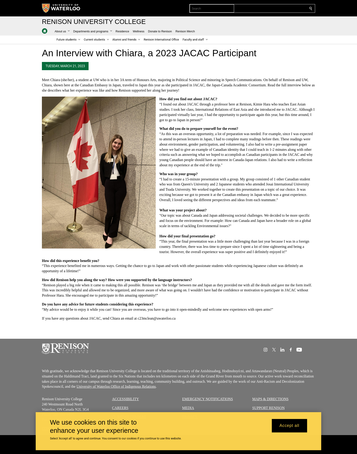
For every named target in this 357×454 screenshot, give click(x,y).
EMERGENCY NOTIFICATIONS (207, 399)
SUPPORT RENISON (268, 408)
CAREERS (120, 408)
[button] (62, 31)
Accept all (289, 425)
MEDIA (188, 408)
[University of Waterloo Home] (61, 8)
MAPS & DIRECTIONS (270, 399)
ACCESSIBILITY (125, 399)
